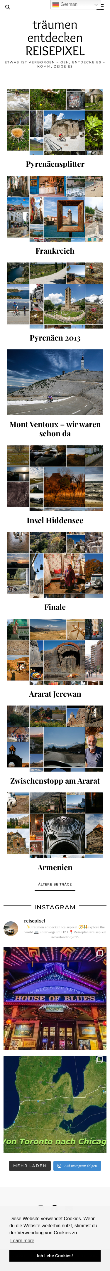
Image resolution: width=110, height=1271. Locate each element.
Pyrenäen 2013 (55, 337)
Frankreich (55, 250)
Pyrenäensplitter (55, 163)
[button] (102, 7)
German (64, 4)
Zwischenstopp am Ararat (55, 780)
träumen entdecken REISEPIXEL (55, 37)
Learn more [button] (22, 1240)
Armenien (55, 867)
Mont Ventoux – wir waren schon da (55, 429)
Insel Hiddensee (55, 520)
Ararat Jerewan (55, 693)
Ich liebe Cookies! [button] (55, 1255)
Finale (55, 606)
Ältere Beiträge (55, 884)
